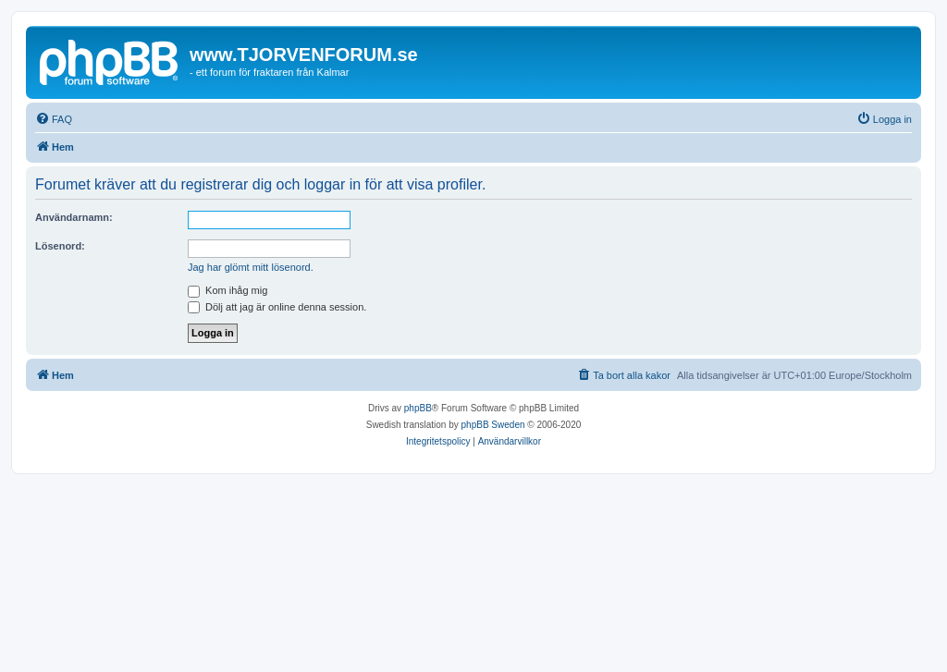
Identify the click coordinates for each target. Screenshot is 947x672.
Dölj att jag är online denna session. (277, 306)
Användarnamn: (74, 217)
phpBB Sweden (493, 425)
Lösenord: (60, 245)
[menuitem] (53, 119)
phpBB (418, 408)
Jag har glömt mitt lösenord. (251, 267)
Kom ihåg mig (227, 290)
